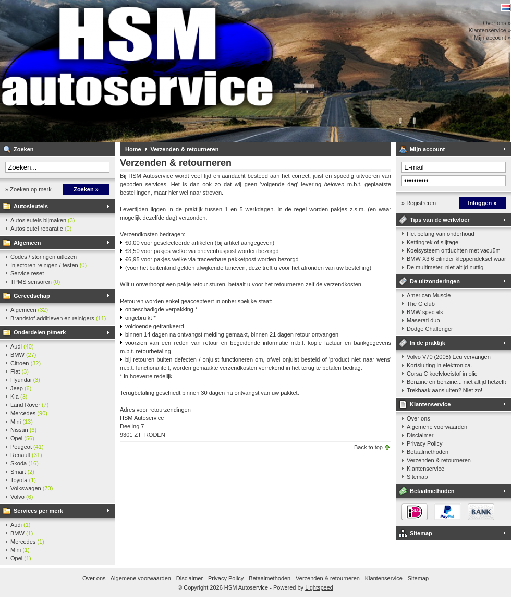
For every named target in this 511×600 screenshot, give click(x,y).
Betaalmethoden (427, 452)
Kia (18, 396)
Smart (22, 472)
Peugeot (27, 446)
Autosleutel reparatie (40, 228)
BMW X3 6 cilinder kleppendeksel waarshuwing (456, 259)
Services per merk (38, 511)
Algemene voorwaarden (437, 427)
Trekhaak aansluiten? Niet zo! (444, 390)
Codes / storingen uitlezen (43, 257)
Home (133, 149)
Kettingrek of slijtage (432, 242)
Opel (22, 438)
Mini (21, 421)
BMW (23, 355)
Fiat (19, 371)
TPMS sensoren (35, 282)
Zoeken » (86, 189)
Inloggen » (482, 203)
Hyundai (25, 380)
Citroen (25, 363)
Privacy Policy (424, 443)
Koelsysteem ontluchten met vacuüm (454, 250)
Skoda (24, 463)
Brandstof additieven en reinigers (58, 318)
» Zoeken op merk (28, 189)
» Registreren (419, 203)
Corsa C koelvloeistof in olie (442, 373)
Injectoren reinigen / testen (48, 265)
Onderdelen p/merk (40, 332)
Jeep (20, 388)
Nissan (23, 430)
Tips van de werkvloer (440, 220)
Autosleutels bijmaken (42, 220)
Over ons (418, 418)
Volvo (21, 497)
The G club (421, 304)
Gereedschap (32, 296)
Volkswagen (31, 488)
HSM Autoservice (138, 71)
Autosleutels (31, 206)
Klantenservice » (490, 30)
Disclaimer (420, 435)
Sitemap (417, 477)
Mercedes (28, 413)
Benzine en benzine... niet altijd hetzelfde (456, 382)
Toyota (23, 480)
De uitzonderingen (435, 281)
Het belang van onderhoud (441, 234)
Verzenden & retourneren (185, 149)
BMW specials (425, 312)
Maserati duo (423, 320)
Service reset (27, 273)
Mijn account (427, 149)
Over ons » (497, 23)
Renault (26, 455)
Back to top (368, 447)
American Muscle (429, 295)
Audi (22, 346)
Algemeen (27, 242)
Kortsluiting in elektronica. (439, 365)
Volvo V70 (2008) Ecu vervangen (449, 357)
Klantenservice (430, 404)
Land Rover (29, 405)
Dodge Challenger (430, 329)
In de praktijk (427, 343)
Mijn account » (492, 37)
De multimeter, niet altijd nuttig (445, 267)
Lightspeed (319, 587)
